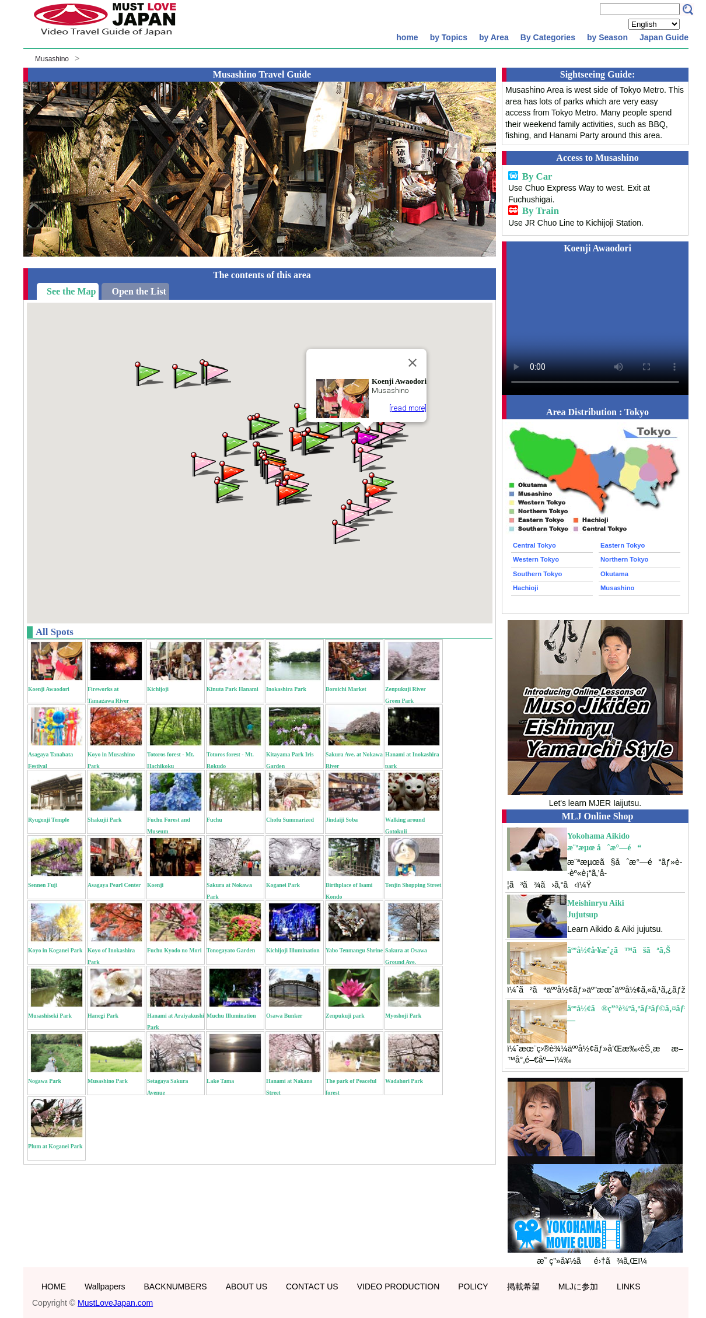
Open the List (138, 291)
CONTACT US (312, 1286)
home (407, 37)
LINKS (628, 1286)
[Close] (413, 363)
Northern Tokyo (624, 559)
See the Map (71, 291)
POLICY (473, 1286)
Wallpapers (105, 1286)
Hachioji (526, 587)
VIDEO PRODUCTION (398, 1286)
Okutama (614, 573)
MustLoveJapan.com (115, 1303)
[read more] (408, 408)
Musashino (52, 59)
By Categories (547, 37)
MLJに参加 (578, 1286)
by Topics (448, 37)
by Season (607, 37)
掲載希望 (523, 1286)
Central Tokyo (534, 545)
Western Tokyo (536, 559)
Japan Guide (663, 37)
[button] (377, 503)
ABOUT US (246, 1286)
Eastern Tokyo (622, 545)
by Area (494, 37)
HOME (53, 1286)
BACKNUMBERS (175, 1286)
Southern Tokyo (537, 573)
